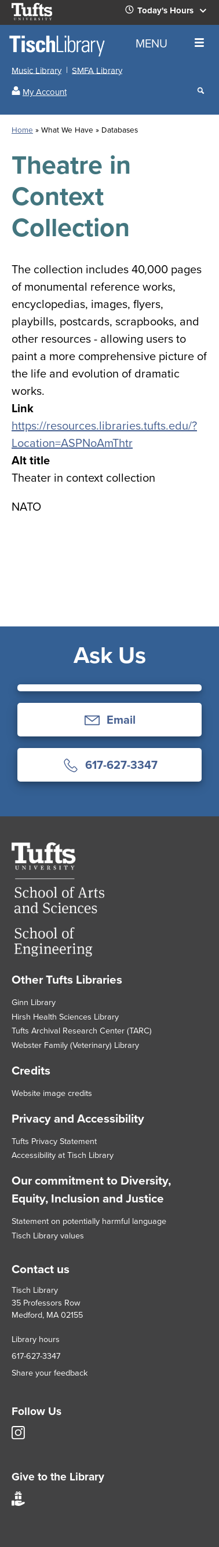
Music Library (36, 70)
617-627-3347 (36, 1356)
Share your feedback (49, 1372)
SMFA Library (97, 70)
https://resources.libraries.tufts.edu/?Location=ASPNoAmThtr (104, 434)
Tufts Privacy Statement (54, 1141)
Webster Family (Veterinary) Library (75, 1045)
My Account (45, 92)
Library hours (36, 1339)
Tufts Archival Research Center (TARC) (82, 1030)
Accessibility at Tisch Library (63, 1155)
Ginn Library (34, 1002)
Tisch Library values (48, 1235)
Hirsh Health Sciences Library (65, 1016)
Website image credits (52, 1093)
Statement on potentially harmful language (89, 1221)
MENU (170, 43)
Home (22, 129)
